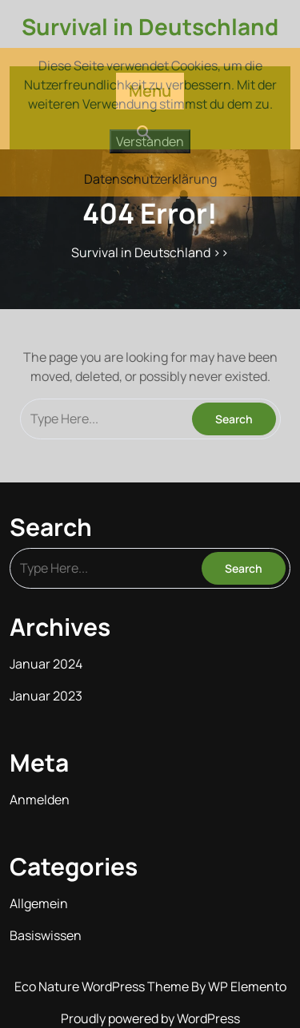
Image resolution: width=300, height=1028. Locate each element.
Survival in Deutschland (150, 26)
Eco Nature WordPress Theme (102, 986)
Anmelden (40, 799)
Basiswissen (46, 935)
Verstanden (150, 141)
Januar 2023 (46, 696)
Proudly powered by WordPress (150, 1018)
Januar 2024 (46, 664)
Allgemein (39, 903)
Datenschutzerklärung (150, 179)
